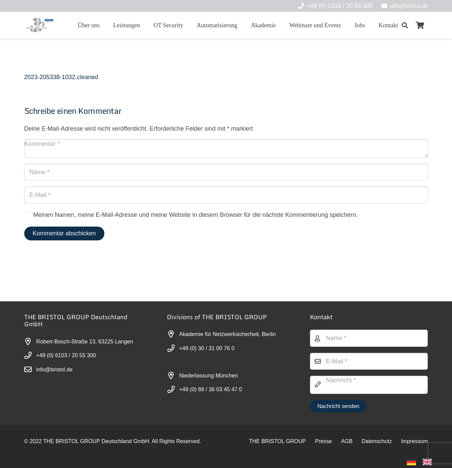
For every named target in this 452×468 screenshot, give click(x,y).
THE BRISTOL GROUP (277, 441)
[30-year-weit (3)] (39, 25)
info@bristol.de (54, 369)
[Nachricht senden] (338, 406)
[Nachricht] (369, 385)
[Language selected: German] (423, 461)
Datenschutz (376, 441)
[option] (429, 462)
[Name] (226, 172)
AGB (346, 441)
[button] (405, 25)
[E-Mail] (226, 195)
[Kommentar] (226, 148)
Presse (323, 441)
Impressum (414, 441)
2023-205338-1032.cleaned (61, 77)
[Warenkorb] (420, 25)
